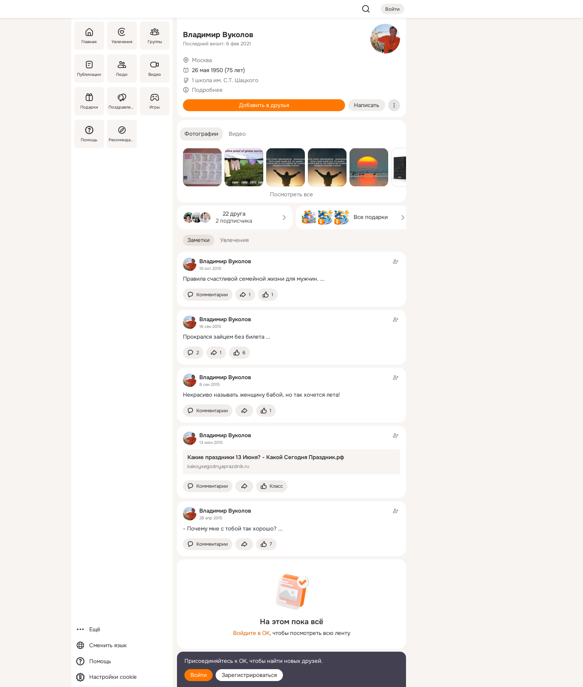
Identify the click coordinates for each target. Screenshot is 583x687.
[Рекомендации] (122, 133)
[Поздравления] (122, 101)
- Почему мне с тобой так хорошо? (230, 528)
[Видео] (154, 68)
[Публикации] (89, 68)
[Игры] (154, 101)
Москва (202, 60)
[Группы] (154, 35)
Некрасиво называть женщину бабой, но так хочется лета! (261, 395)
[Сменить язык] (122, 646)
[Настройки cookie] (122, 677)
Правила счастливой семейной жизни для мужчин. (251, 279)
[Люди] (122, 68)
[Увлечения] (122, 35)
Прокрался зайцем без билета (223, 337)
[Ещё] (122, 630)
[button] (201, 134)
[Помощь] (89, 133)
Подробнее (207, 90)
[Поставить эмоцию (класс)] (268, 294)
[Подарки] (89, 101)
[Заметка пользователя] (291, 270)
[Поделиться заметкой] (245, 294)
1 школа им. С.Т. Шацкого (225, 80)
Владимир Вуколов (218, 34)
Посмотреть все (291, 194)
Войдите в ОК (251, 633)
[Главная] (89, 35)
